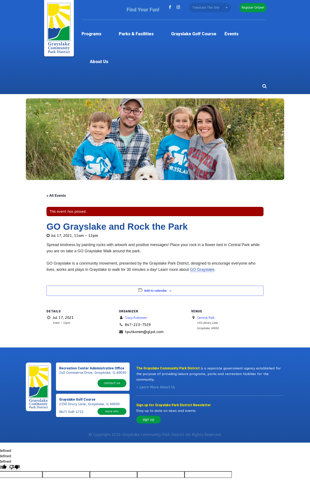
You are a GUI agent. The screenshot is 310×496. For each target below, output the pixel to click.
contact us (112, 342)
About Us (257, 26)
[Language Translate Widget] (207, 7)
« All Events (56, 158)
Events (232, 26)
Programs (104, 26)
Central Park (208, 279)
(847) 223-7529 (71, 342)
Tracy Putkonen (138, 279)
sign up (148, 382)
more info (112, 368)
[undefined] (14, 429)
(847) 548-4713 (71, 369)
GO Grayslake (202, 231)
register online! (251, 7)
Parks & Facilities (142, 26)
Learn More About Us (157, 349)
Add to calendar (155, 252)
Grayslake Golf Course (193, 26)
